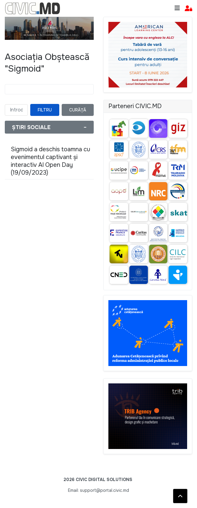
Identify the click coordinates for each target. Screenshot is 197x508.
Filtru (45, 110)
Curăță (77, 110)
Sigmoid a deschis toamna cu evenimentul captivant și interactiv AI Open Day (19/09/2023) (50, 161)
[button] (188, 8)
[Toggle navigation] (177, 8)
